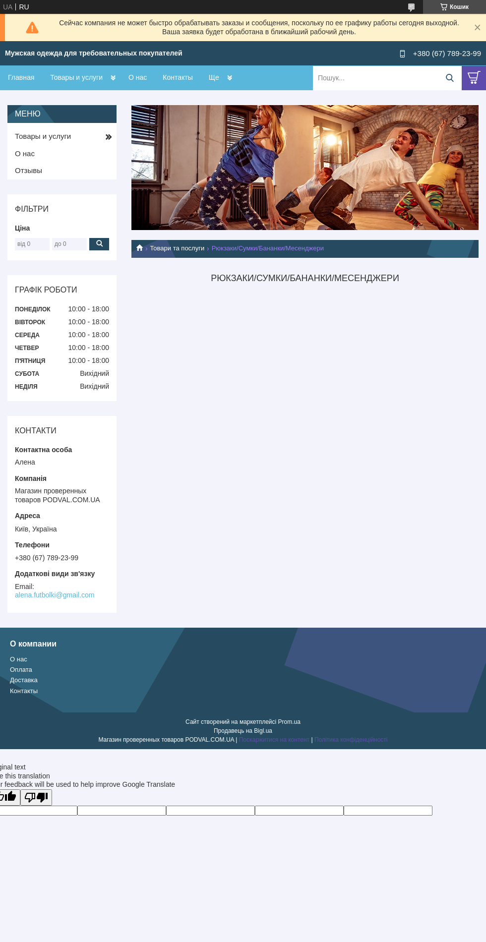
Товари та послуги (177, 248)
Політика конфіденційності (351, 739)
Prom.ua (289, 721)
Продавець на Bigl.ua (243, 730)
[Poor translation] (36, 797)
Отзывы (28, 170)
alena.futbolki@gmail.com (55, 595)
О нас (137, 77)
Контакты (177, 77)
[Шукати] (449, 78)
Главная (21, 77)
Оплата (21, 669)
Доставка (24, 680)
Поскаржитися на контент (274, 739)
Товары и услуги (76, 77)
